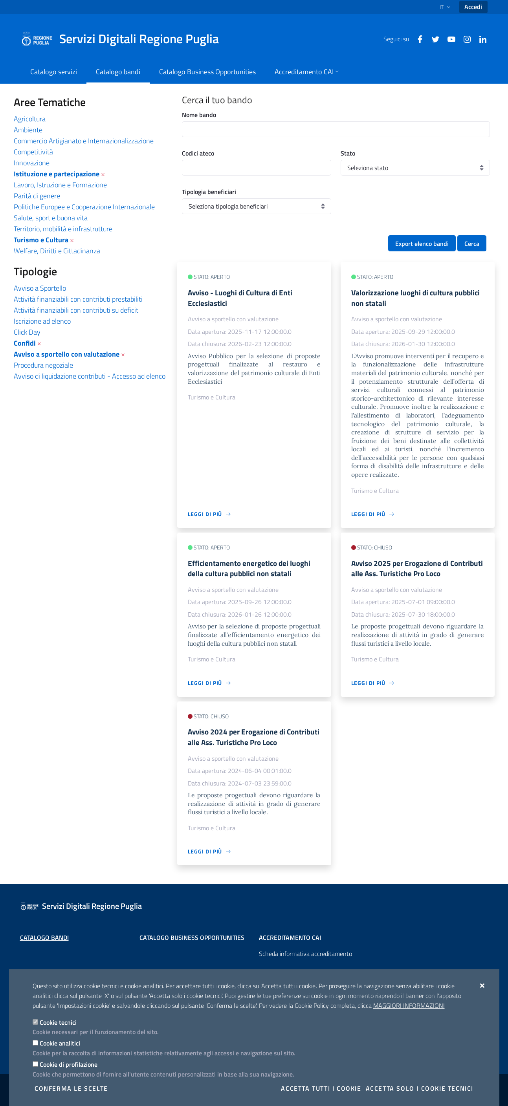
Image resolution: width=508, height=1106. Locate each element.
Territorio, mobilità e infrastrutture (63, 228)
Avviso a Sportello (40, 288)
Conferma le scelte (71, 1088)
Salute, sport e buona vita (51, 217)
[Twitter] (432, 38)
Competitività (33, 151)
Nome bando (199, 114)
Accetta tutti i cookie (321, 1088)
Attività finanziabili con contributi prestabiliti (78, 299)
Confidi (25, 343)
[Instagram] (464, 38)
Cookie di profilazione (68, 1064)
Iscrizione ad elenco (42, 321)
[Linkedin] (480, 38)
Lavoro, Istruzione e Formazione (60, 184)
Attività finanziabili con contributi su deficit (76, 310)
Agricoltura (30, 119)
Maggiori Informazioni (409, 1005)
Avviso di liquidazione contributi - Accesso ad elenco (89, 376)
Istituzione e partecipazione (56, 173)
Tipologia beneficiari (209, 191)
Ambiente (28, 130)
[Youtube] (448, 38)
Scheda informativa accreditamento (305, 953)
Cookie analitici (60, 1043)
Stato (348, 153)
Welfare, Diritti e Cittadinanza (57, 250)
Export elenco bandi (422, 243)
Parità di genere (37, 195)
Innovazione (32, 162)
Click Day (27, 332)
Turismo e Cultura (41, 239)
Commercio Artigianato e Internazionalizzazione (84, 141)
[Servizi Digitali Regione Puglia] (124, 39)
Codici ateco (198, 153)
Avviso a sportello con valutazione (66, 354)
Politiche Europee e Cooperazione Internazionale (84, 206)
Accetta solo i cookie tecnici (419, 1088)
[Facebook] (417, 38)
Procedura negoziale (43, 365)
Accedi (473, 6)
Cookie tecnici (58, 1022)
